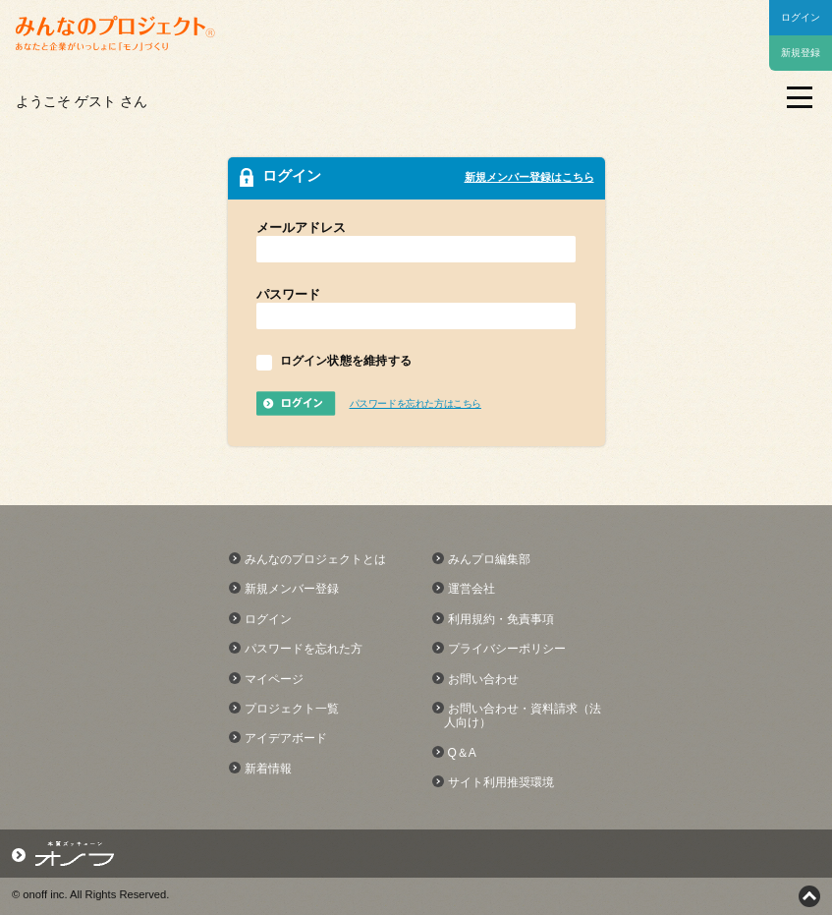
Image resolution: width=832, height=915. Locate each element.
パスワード (288, 294)
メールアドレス (301, 227)
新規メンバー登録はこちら (529, 177)
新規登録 (800, 52)
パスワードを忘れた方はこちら (415, 403)
